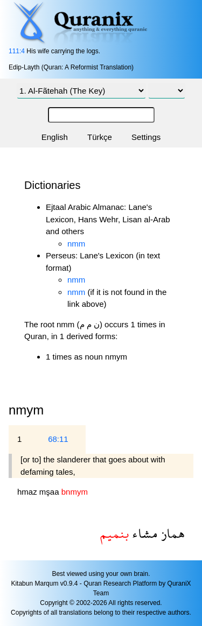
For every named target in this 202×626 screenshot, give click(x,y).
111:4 (17, 51)
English (54, 137)
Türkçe (99, 137)
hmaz (28, 491)
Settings (146, 137)
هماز (171, 533)
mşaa (50, 491)
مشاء (143, 533)
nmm (76, 243)
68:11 (58, 439)
